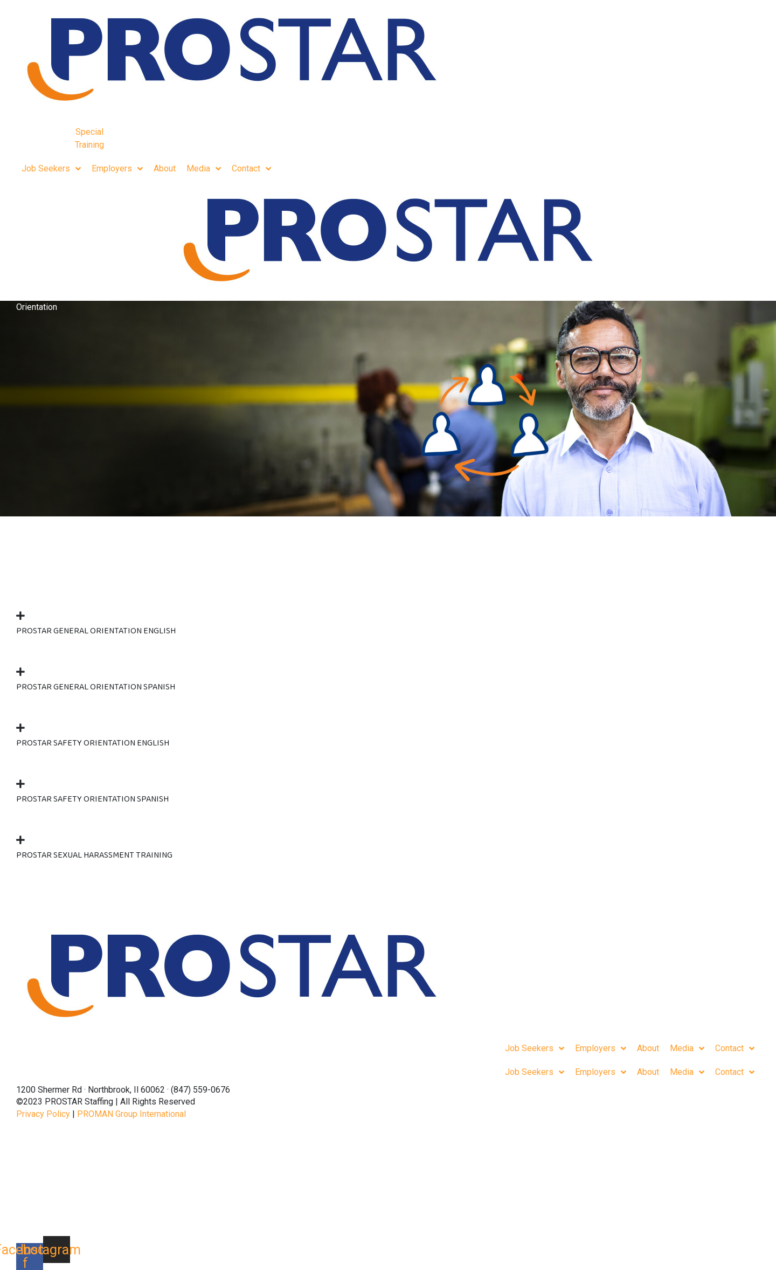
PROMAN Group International (131, 1114)
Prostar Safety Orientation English (92, 743)
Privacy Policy (43, 1114)
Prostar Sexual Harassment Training (94, 855)
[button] (388, 622)
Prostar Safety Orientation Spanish (92, 799)
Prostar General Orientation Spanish (95, 687)
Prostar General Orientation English (96, 631)
